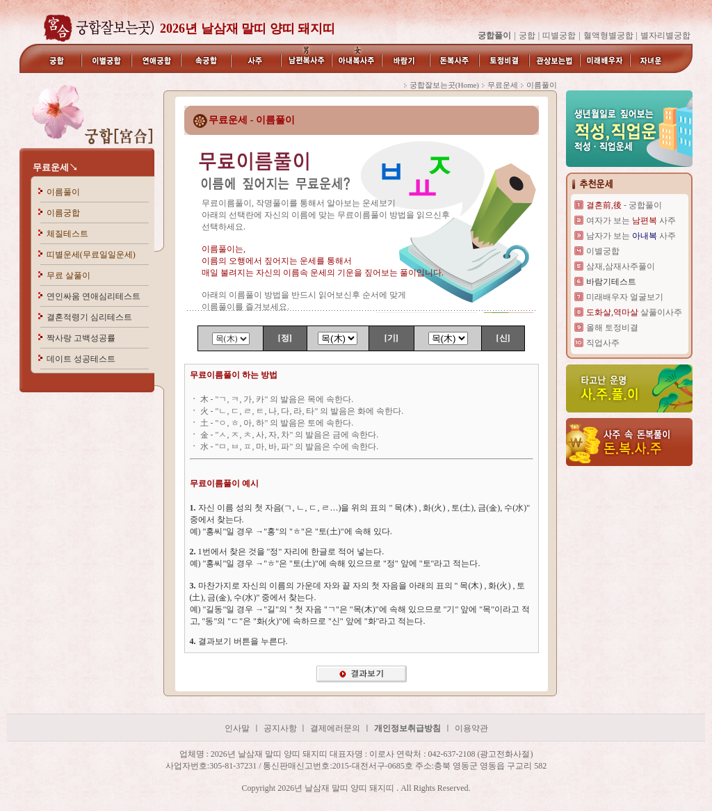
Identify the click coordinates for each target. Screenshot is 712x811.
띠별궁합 (559, 35)
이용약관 (471, 728)
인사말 (237, 728)
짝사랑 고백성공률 (81, 338)
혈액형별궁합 (608, 35)
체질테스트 (67, 234)
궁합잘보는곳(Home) (444, 85)
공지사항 (281, 728)
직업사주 (603, 343)
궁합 (527, 35)
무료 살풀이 (68, 275)
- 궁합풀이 (624, 205)
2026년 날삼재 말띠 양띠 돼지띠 (247, 28)
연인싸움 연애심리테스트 (93, 296)
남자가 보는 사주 (631, 236)
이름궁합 (63, 213)
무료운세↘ (55, 167)
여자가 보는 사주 (631, 220)
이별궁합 (603, 251)
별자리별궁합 (665, 35)
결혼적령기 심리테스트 (89, 317)
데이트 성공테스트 (81, 359)
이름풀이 (63, 192)
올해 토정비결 (612, 327)
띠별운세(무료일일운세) (91, 254)
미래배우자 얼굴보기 (624, 297)
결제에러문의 (335, 728)
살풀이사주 (634, 312)
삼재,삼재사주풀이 (620, 266)
